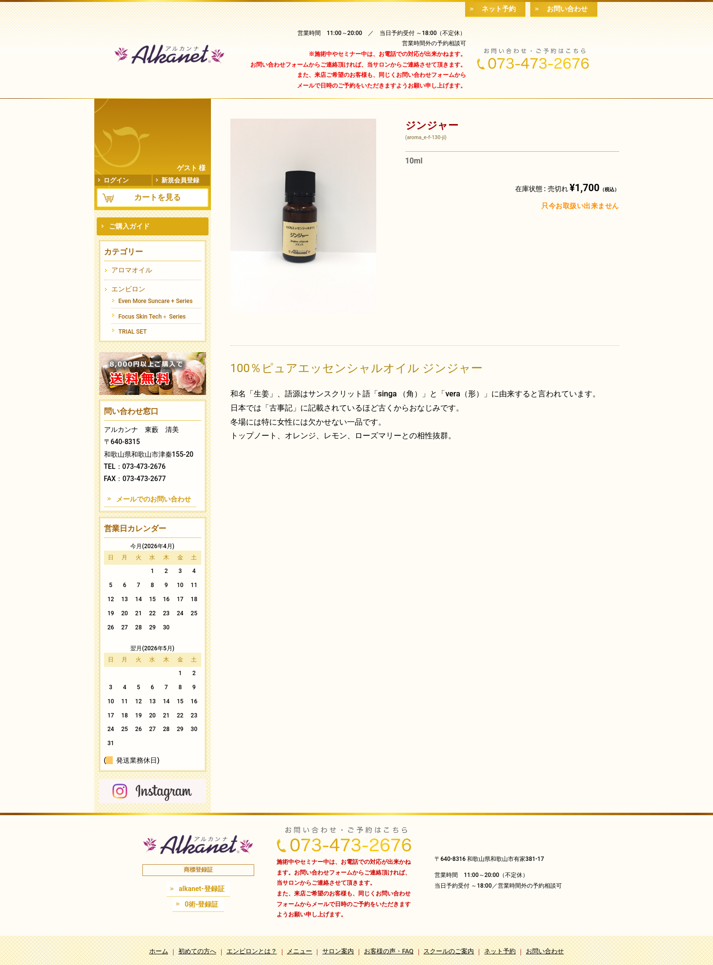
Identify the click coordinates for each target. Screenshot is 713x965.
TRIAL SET (133, 331)
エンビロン (128, 289)
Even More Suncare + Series (156, 301)
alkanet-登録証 (202, 889)
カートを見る (157, 197)
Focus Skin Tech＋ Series (152, 316)
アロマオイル (131, 270)
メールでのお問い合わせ (153, 499)
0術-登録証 (202, 904)
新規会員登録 (180, 180)
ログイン (116, 180)
